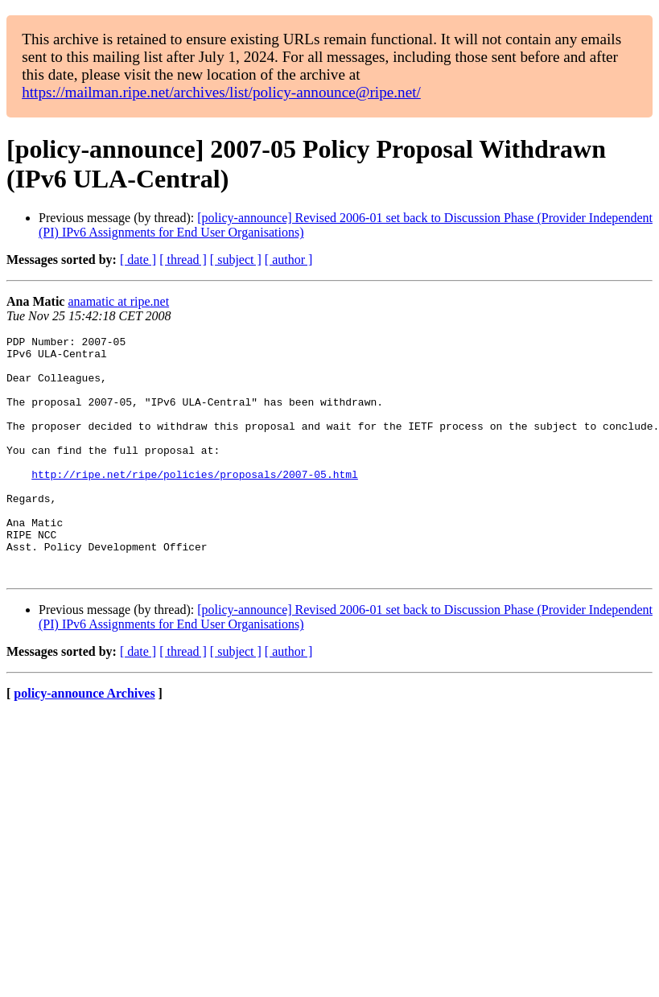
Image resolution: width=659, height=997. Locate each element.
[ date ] (138, 259)
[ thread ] (183, 259)
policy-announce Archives (84, 741)
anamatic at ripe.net (118, 301)
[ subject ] (236, 259)
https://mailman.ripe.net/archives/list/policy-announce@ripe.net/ (221, 92)
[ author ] (289, 259)
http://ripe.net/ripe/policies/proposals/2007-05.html (194, 503)
